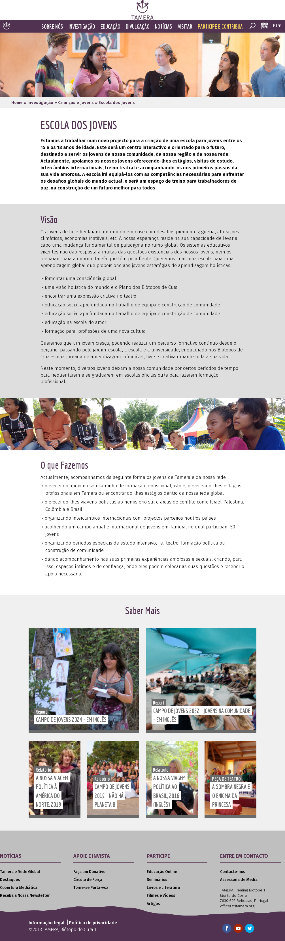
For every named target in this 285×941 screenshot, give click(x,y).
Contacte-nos (232, 871)
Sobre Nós (52, 26)
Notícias (163, 26)
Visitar (185, 26)
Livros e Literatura (163, 887)
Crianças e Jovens (76, 102)
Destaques (10, 879)
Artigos (153, 903)
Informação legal (47, 922)
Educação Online (162, 871)
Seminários (157, 879)
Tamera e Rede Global (20, 871)
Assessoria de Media (239, 879)
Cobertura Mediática (18, 887)
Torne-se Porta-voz (90, 887)
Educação (110, 26)
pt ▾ (277, 25)
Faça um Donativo (89, 871)
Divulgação (138, 26)
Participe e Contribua (220, 26)
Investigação (82, 26)
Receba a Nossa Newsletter (25, 895)
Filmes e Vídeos (161, 895)
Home (17, 102)
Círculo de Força (87, 879)
